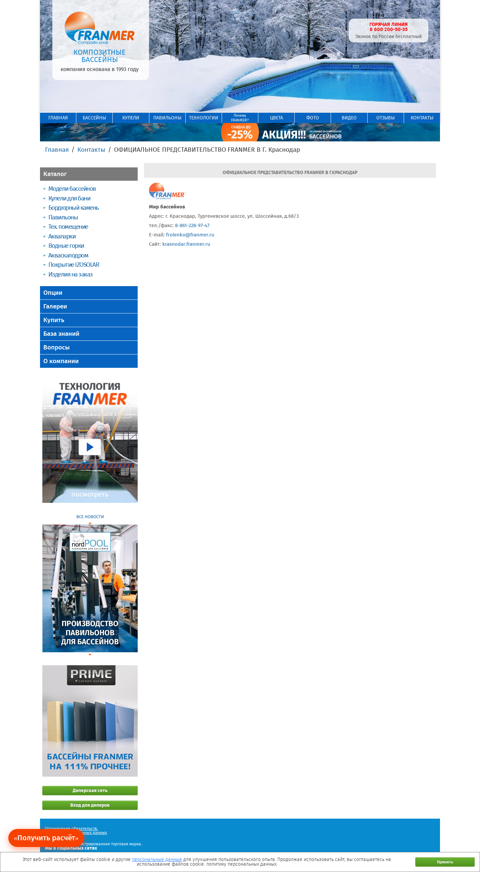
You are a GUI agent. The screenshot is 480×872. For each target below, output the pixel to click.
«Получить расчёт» (46, 837)
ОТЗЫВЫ (385, 118)
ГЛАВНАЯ (58, 118)
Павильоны (63, 217)
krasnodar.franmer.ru (186, 244)
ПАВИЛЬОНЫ (167, 118)
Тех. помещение (68, 226)
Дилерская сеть (90, 790)
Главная (57, 149)
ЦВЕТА (276, 118)
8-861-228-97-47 (192, 225)
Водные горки (66, 245)
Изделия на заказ (70, 274)
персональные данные (157, 859)
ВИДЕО (349, 118)
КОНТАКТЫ (422, 118)
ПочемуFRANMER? (240, 117)
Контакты (91, 149)
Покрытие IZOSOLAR (73, 264)
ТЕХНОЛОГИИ (203, 118)
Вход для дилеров (90, 805)
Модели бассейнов (72, 188)
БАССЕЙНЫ (94, 118)
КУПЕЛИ (130, 118)
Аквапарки (61, 236)
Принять (445, 862)
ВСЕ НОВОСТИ (90, 516)
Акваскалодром (68, 255)
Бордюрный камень (73, 207)
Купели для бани (69, 198)
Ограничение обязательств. (71, 828)
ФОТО (312, 118)
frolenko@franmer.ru (190, 235)
